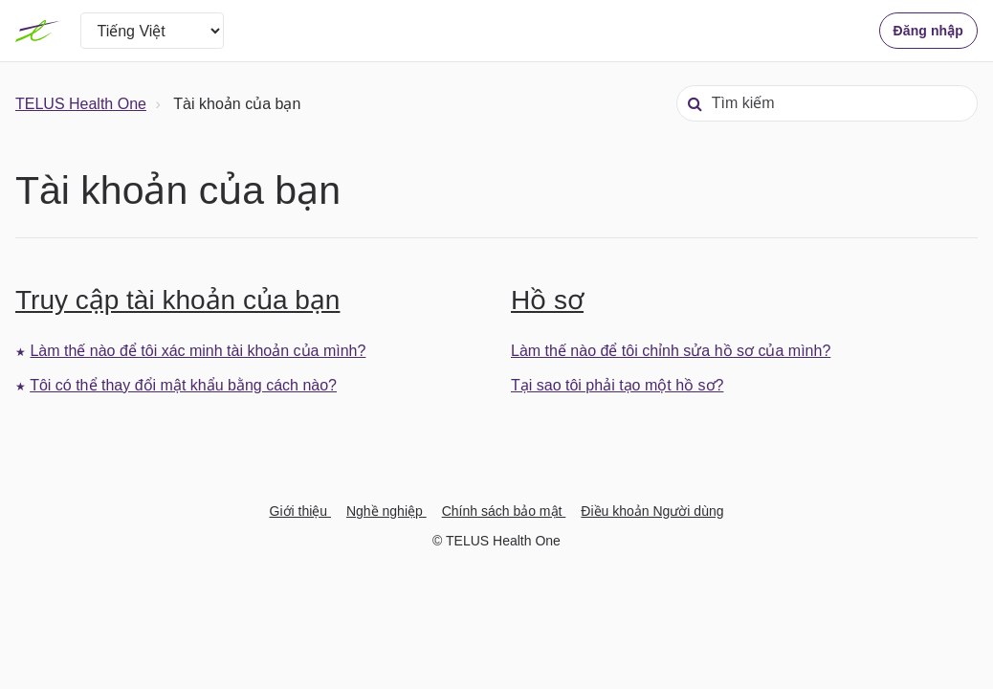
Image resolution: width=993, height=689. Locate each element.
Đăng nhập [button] (928, 30)
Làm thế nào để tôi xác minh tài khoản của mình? (197, 351)
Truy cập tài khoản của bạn (177, 300)
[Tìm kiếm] (827, 103)
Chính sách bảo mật (504, 511)
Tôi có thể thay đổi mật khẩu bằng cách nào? (183, 385)
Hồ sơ (547, 300)
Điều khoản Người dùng (652, 511)
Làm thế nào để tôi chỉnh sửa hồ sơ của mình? (670, 351)
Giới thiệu (300, 511)
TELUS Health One (80, 104)
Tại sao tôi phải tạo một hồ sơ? (617, 385)
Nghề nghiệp (386, 511)
